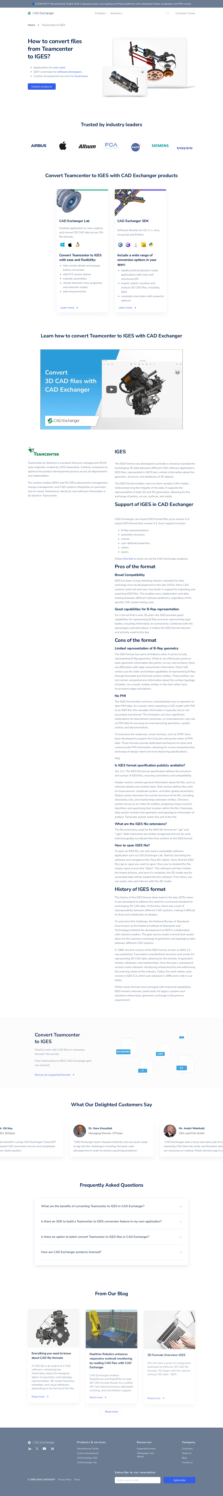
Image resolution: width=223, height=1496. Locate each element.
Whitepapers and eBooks (145, 1455)
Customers (187, 1448)
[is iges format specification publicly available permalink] (187, 765)
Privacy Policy (64, 1479)
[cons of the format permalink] (158, 640)
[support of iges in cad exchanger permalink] (117, 511)
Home (31, 25)
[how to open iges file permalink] (152, 845)
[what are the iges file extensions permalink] (168, 824)
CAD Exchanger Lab (87, 1462)
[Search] (167, 13)
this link (128, 559)
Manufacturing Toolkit (88, 1448)
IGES (120, 451)
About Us (187, 1453)
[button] (111, 1206)
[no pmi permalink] (128, 696)
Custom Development (88, 1453)
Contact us (187, 1462)
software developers (69, 72)
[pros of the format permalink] (157, 566)
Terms (77, 1479)
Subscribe (179, 1480)
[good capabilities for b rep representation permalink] (181, 609)
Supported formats (146, 1448)
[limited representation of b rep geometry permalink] (180, 648)
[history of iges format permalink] (167, 889)
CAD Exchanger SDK (87, 1457)
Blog (184, 1457)
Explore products (41, 86)
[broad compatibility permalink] (147, 575)
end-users (59, 67)
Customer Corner (185, 13)
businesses (81, 76)
